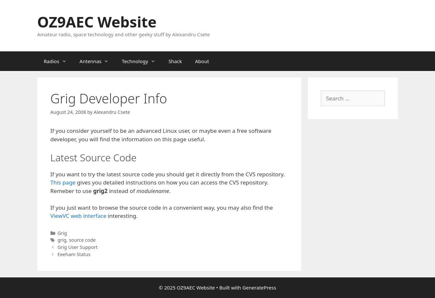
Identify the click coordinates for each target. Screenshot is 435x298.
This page (63, 182)
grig (61, 240)
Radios (58, 61)
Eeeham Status (73, 254)
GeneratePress (259, 287)
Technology (142, 61)
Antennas (97, 61)
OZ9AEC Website (97, 22)
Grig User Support (77, 247)
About (202, 61)
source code (82, 240)
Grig (62, 233)
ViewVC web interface (78, 215)
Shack (175, 61)
